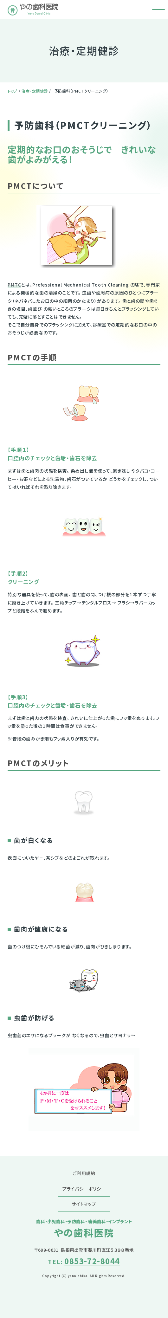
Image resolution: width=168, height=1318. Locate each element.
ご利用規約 (84, 1173)
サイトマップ (84, 1204)
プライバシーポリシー (84, 1189)
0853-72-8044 (92, 1261)
